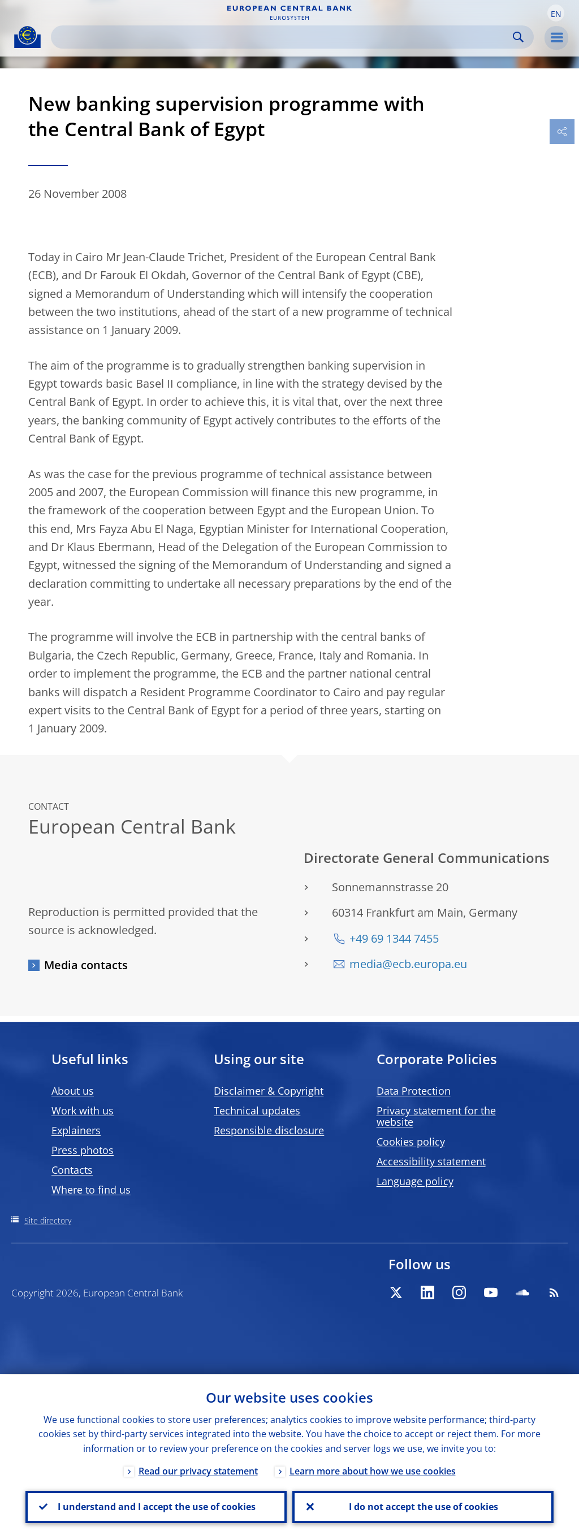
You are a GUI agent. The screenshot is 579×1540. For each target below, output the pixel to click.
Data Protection (414, 1090)
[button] (555, 13)
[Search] (283, 37)
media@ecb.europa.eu (408, 963)
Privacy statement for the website (436, 1116)
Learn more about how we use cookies (373, 1470)
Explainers (76, 1130)
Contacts (72, 1170)
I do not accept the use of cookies (423, 1506)
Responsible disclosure (269, 1130)
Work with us (82, 1110)
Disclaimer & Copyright (268, 1090)
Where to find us (91, 1189)
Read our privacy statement (198, 1470)
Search (518, 37)
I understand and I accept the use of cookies (156, 1506)
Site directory (47, 1220)
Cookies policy (411, 1141)
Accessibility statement (431, 1161)
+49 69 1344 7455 (394, 938)
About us (72, 1090)
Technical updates (257, 1110)
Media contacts (86, 965)
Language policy (415, 1181)
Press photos (82, 1150)
